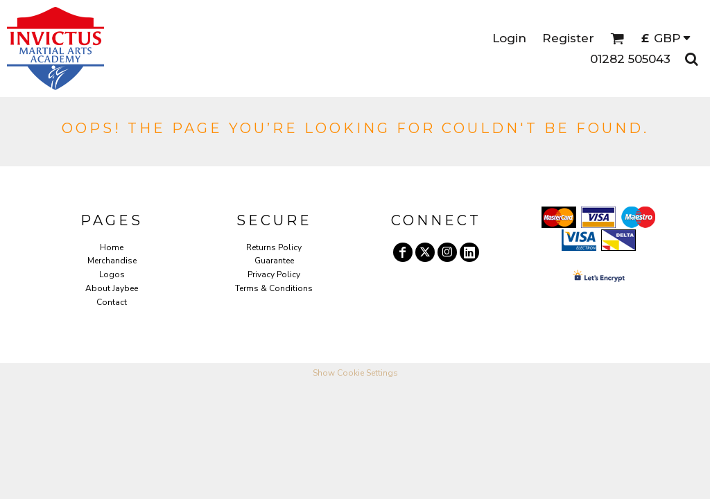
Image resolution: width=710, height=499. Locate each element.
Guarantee (274, 260)
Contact (111, 302)
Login (509, 38)
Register (568, 38)
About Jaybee (111, 288)
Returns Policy (274, 247)
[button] (617, 38)
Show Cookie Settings (355, 372)
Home (111, 247)
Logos (112, 274)
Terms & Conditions (274, 288)
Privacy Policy (274, 274)
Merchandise (112, 260)
